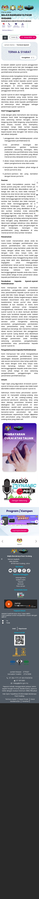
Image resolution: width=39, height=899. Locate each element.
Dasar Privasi (23, 699)
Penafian (25, 701)
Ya (7, 621)
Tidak (8, 623)
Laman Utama (9, 45)
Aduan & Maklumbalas (16, 25)
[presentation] (3, 541)
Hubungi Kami (9, 25)
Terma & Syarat (11, 699)
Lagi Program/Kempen (20, 530)
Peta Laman (22, 25)
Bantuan (21, 584)
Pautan (20, 582)
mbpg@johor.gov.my (20, 683)
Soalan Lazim (3, 25)
